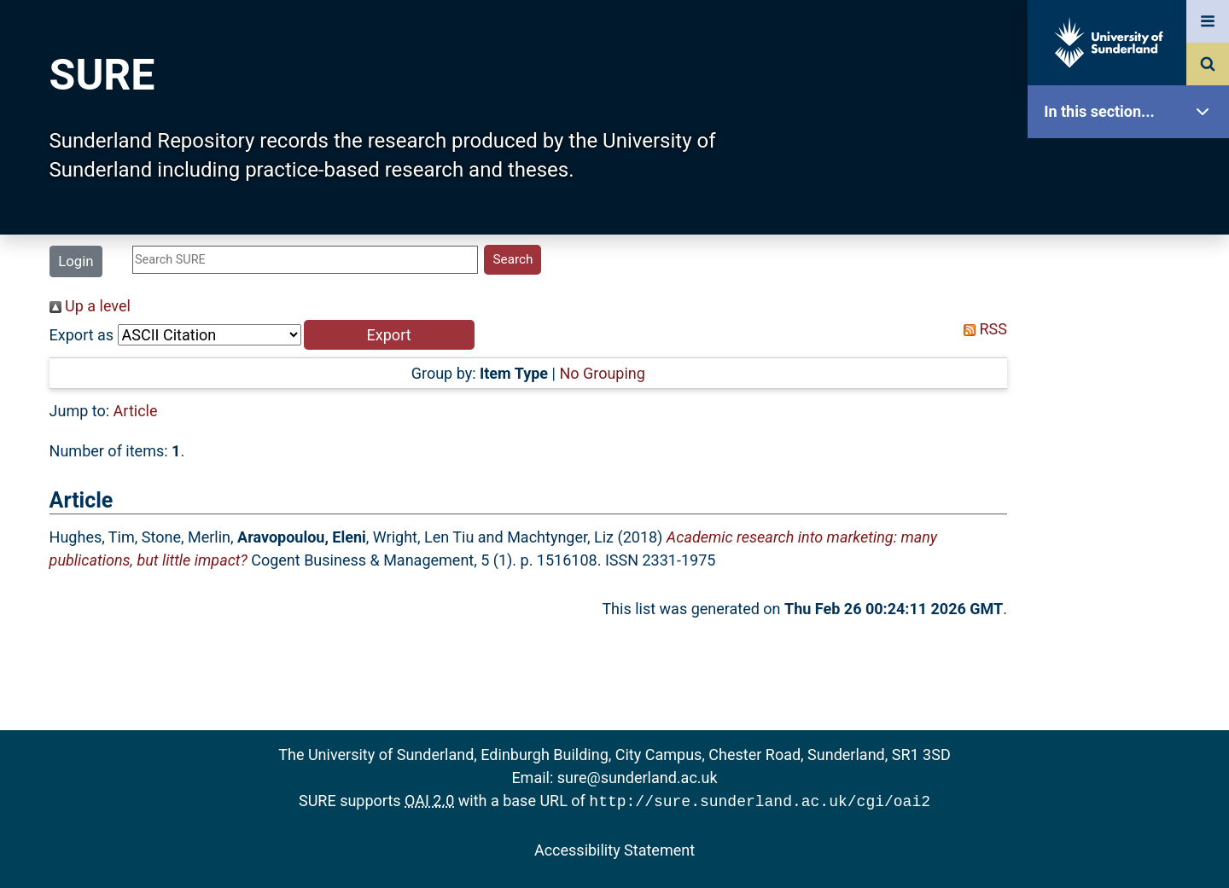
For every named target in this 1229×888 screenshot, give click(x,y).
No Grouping (601, 373)
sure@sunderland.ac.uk (637, 777)
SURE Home (1132, 166)
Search (1132, 381)
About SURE (1132, 273)
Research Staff (1132, 543)
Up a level (90, 306)
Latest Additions (1132, 435)
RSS (981, 329)
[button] (389, 335)
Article (136, 411)
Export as (82, 335)
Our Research (1132, 219)
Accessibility (1132, 652)
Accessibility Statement (614, 848)
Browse (1132, 328)
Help (1132, 598)
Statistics (1132, 490)
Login (75, 261)
